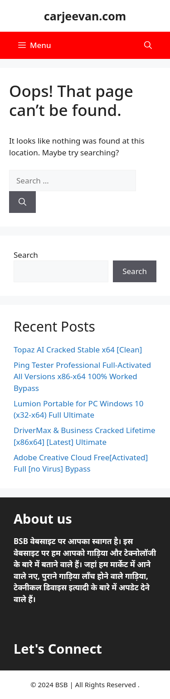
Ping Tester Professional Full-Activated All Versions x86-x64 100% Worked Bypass (82, 376)
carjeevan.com (85, 16)
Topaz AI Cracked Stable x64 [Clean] (78, 349)
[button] (148, 45)
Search (26, 255)
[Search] (22, 202)
